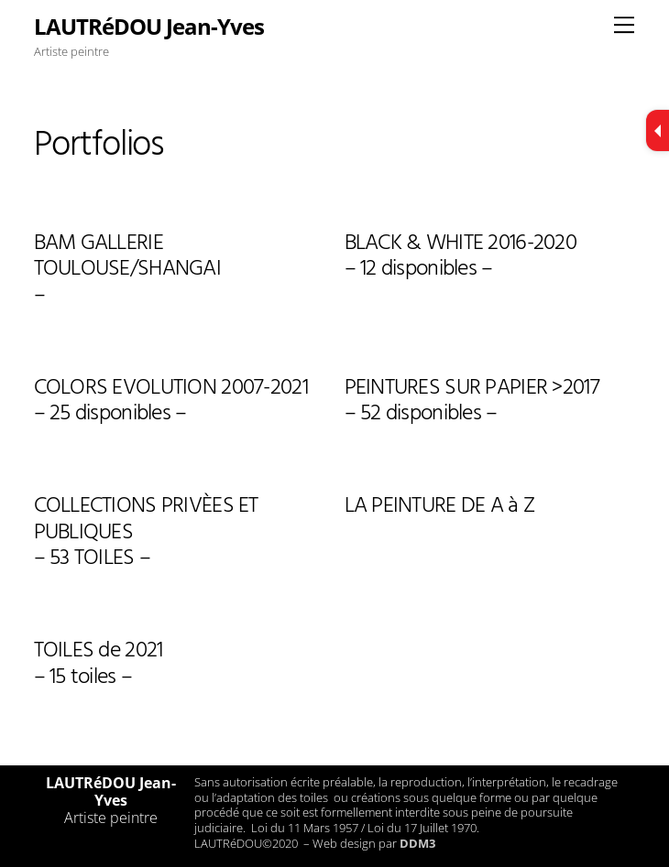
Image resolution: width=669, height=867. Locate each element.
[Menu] (624, 24)
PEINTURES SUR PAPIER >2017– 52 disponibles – (472, 403)
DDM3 (417, 843)
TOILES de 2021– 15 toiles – (98, 666)
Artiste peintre (111, 817)
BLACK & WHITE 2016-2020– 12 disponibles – (460, 258)
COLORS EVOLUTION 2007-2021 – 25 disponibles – (171, 403)
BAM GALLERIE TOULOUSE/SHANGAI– (127, 272)
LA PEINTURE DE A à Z (440, 508)
